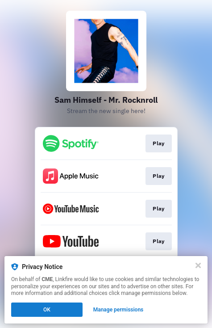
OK (46, 310)
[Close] (198, 265)
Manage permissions (118, 310)
